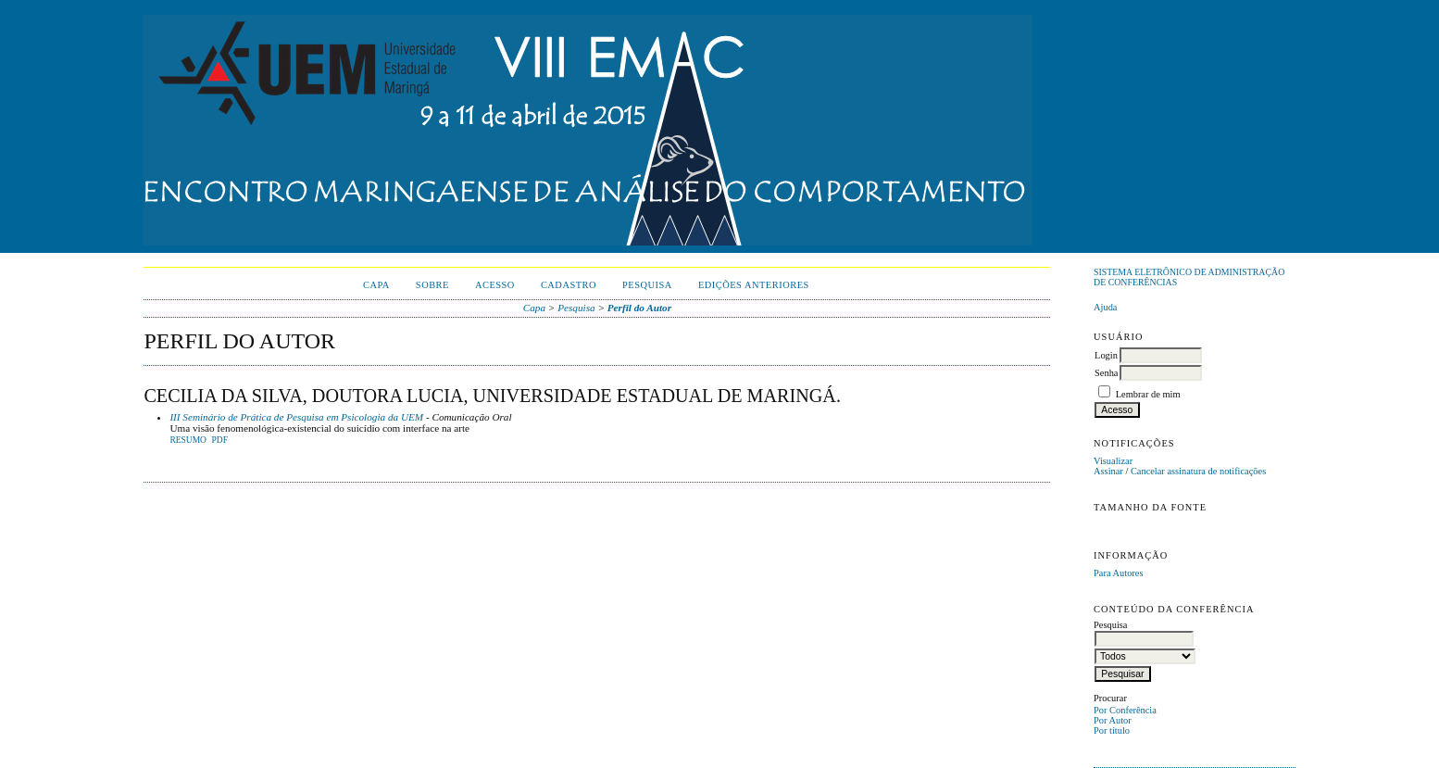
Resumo (187, 440)
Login (1106, 355)
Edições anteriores (753, 285)
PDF (220, 440)
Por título (1112, 730)
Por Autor (1113, 720)
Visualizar (1113, 461)
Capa (376, 285)
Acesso (495, 285)
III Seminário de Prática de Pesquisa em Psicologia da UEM (296, 416)
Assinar (1108, 471)
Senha (1106, 373)
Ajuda (1105, 307)
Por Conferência (1125, 710)
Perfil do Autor (639, 307)
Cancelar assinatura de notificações (1198, 471)
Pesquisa (647, 285)
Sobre (432, 285)
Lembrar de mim (1148, 394)
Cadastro (568, 285)
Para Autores (1118, 573)
